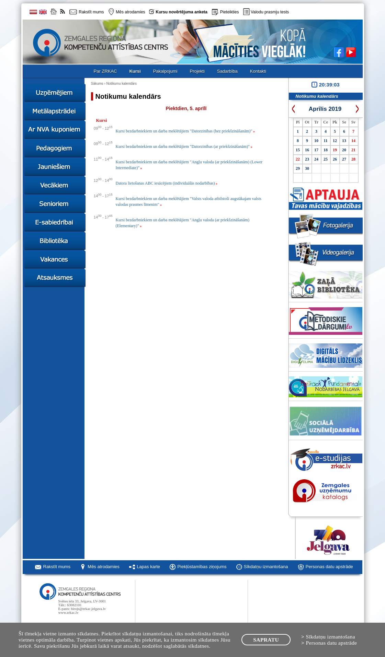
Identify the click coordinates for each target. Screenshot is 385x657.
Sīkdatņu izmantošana (266, 566)
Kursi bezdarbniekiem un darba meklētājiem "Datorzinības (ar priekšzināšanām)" (184, 146)
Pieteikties (229, 12)
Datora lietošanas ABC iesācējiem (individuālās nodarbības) (166, 183)
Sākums (97, 83)
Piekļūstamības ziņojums (201, 566)
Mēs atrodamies (103, 566)
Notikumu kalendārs (121, 83)
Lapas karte (148, 566)
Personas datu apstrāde (329, 566)
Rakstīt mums (56, 566)
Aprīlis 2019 (325, 109)
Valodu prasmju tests (270, 12)
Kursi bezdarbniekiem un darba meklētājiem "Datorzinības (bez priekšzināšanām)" (185, 131)
